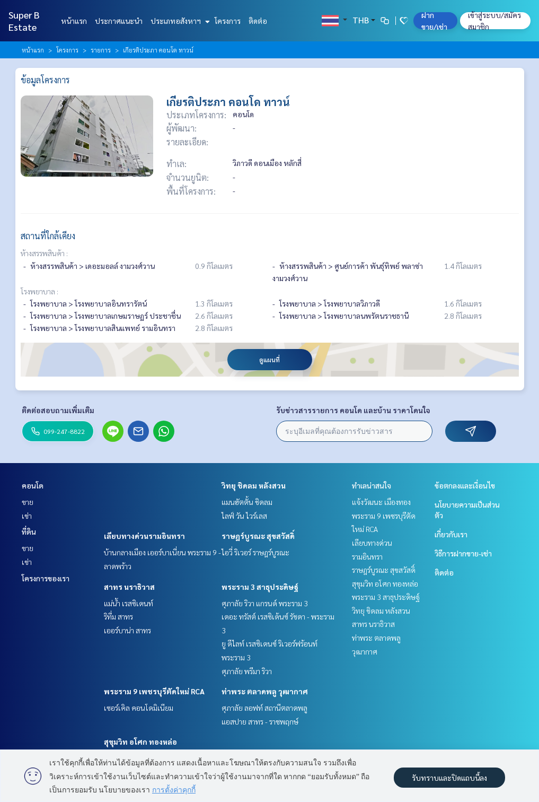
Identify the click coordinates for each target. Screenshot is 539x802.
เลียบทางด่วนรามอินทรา (144, 536)
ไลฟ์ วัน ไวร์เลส (244, 515)
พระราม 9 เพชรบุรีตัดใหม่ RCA (154, 691)
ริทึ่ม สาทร (118, 616)
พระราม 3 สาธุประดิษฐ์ (260, 586)
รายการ (101, 50)
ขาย (27, 502)
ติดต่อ (258, 20)
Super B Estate (24, 20)
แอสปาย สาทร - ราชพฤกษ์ (260, 721)
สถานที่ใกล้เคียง (48, 235)
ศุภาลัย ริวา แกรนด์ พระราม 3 (265, 603)
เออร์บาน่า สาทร (127, 630)
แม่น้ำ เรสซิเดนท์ (128, 603)
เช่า (27, 515)
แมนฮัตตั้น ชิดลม (247, 502)
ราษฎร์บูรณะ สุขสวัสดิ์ (258, 536)
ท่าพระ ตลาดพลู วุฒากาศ (265, 691)
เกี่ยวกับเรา (451, 534)
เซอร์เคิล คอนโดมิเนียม (138, 707)
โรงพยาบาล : (39, 291)
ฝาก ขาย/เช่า (434, 20)
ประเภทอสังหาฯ (179, 20)
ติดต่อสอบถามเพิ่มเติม (58, 410)
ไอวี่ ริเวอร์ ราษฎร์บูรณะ (255, 552)
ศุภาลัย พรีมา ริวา (247, 671)
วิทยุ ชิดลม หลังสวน (254, 485)
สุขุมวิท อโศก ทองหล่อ (140, 741)
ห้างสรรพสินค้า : (44, 253)
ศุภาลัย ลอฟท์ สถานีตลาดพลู (264, 707)
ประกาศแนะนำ (119, 20)
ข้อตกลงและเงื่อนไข (465, 485)
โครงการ (228, 20)
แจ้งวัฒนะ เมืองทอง (381, 502)
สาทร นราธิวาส (129, 586)
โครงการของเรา (45, 578)
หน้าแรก (74, 20)
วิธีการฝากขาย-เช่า (463, 553)
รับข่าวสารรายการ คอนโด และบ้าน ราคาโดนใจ (353, 410)
